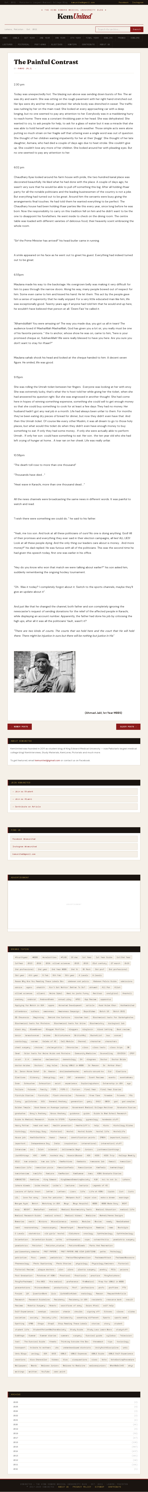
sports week (120, 1317)
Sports (106, 1317)
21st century (99, 963)
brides (47, 1035)
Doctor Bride (119, 1059)
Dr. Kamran (49, 1071)
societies (20, 1317)
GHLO (98, 1101)
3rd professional (118, 969)
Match (35, 1203)
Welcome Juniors (50, 1365)
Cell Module (67, 1041)
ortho (59, 1239)
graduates (20, 1113)
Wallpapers (21, 1365)
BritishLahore (62, 1035)
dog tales (52, 1065)
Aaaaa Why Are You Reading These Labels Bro (39, 981)
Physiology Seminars (103, 1263)
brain (18, 1035)
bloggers (73, 1029)
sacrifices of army (71, 1305)
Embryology (49, 1077)
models (74, 1221)
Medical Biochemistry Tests (77, 1209)
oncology (88, 1233)
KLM (96, 1179)
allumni (41, 993)
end (61, 1077)
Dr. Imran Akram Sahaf (27, 1071)
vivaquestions (79, 1359)
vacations (20, 1359)
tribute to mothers (40, 1347)
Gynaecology (75, 1119)
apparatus (106, 999)
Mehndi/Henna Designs (111, 1215)
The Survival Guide (34, 1341)
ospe (87, 1239)
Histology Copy (38, 1131)
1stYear (19, 963)
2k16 (126, 963)
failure (19, 1089)
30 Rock (86, 969)
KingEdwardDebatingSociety (75, 1179)
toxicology (122, 1341)
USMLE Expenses (79, 1353)
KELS (17, 1161)
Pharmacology (22, 1263)
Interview (20, 1149)
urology (35, 1353)
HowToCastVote (37, 1137)
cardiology (21, 1041)
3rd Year (60, 37)
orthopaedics (73, 1239)
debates (37, 1059)
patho (103, 1251)
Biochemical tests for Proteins (32, 1023)
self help (108, 1305)
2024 (15, 1411)
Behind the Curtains (59, 1017)
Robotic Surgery (36, 1305)
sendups (42, 1311)
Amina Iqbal (55, 993)
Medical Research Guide (27, 1215)
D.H (27, 1059)
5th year (69, 975)
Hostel (69, 1131)
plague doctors (46, 1269)
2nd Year (45, 37)
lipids (111, 1191)
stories (96, 1323)
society (34, 1317)
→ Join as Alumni (22, 799)
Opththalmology (125, 1233)
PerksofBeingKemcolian (78, 1257)
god (116, 1101)
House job (20, 1137)
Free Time (94, 1095)
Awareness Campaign (68, 1011)
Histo (106, 1125)
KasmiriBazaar (74, 1155)
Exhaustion (44, 1083)
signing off (93, 1311)
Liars (73, 1191)
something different (88, 1317)
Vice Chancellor (38, 1359)
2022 (15, 1416)
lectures (70, 1185)
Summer (32, 1335)
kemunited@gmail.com (83, 2)
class (85, 1047)
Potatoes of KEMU (46, 1275)
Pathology (115, 1251)
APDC (78, 999)
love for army (30, 1197)
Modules (86, 1221)
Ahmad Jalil (25, 68)
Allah (117, 987)
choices (38, 1047)
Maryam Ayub (21, 1203)
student (118, 1323)
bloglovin (87, 1029)
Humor (52, 1137)
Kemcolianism (85, 1167)
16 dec (74, 957)
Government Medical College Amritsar (92, 1107)
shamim (66, 1311)
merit (31, 1221)
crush (18, 1059)
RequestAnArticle (116, 1293)
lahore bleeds (22, 1185)
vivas (94, 1359)
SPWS (31, 1323)
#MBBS (35, 957)
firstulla (43, 1095)
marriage (123, 1197)
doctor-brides (22, 1065)
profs (101, 1287)
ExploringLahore (89, 1083)
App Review (90, 999)
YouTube (45, 1371)
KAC (35, 1155)
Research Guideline (39, 1299)
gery (89, 1101)
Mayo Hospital (80, 1203)
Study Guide (76, 1329)
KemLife (108, 37)
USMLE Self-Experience (120, 1353)
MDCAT (27, 1209)
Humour (63, 1137)
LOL (16, 1197)
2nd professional (24, 969)
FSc (131, 1095)
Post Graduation (23, 1275)
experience (71, 1083)
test (17, 1341)
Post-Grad (40, 44)
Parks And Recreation (101, 1245)
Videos (55, 1359)
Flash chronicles (62, 1095)
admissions (126, 981)
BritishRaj (80, 1035)
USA (45, 1353)
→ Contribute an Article (26, 806)
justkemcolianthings (108, 1149)
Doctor (103, 1059)
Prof (74, 1287)
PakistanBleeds (77, 1245)
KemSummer (78, 1173)
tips (110, 1341)
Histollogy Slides (123, 1125)
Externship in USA (113, 1083)
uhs (57, 1347)
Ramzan (99, 1293)
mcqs (17, 1209)
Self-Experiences (24, 1311)
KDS (88, 1155)
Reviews (19, 1305)
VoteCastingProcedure (122, 1359)
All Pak (106, 987)
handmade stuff (110, 1119)
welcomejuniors (97, 1365)
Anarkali (127, 993)
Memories (19, 1221)
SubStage (19, 1335)
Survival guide (94, 1335)
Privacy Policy (82, 1486)
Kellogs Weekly (127, 1155)
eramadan (80, 1077)
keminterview (22, 1173)
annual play (64, 999)
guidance (74, 1113)
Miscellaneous (58, 1221)
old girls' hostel (54, 1233)
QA (27, 1293)
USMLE (16, 37)
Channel (82, 1041)
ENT (69, 1077)
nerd (17, 1227)
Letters (61, 1191)
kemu (90, 1173)
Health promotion (62, 1125)
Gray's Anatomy (38, 1113)
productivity (61, 1287)
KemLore (135, 37)
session (54, 1311)
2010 (15, 1469)
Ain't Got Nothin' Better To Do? (67, 987)
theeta (52, 1341)
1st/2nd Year (123, 957)
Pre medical (55, 1281)
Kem (74, 16)
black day (20, 1029)
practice (95, 1275)
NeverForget (67, 1227)
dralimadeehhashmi (69, 1071)
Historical (56, 1131)
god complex (128, 1101)
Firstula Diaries (24, 1095)
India (57, 1143)
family (43, 1089)
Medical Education (106, 1209)
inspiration (70, 1143)
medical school (53, 1215)
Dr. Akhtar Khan (111, 1065)
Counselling (106, 1053)
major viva (90, 1197)
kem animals (30, 1161)
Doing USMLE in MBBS (73, 1065)
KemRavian (63, 1173)
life (82, 1191)
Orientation (21, 1239)
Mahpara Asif (73, 1197)
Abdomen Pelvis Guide (104, 981)
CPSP (132, 1053)
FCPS (53, 1089)
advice (18, 987)
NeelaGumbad (122, 1221)
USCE (53, 1353)
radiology (86, 1293)
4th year (33, 975)
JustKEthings (22, 1155)
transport (20, 1347)
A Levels (83, 975)
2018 (15, 1433)
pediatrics (56, 1257)
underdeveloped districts (77, 1347)
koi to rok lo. (110, 1179)
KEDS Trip (109, 1155)
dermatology (69, 1059)
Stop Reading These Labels (72, 1323)
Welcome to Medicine (74, 1365)
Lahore (126, 1179)
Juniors (89, 1149)
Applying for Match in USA (29, 1005)
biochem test (81, 1017)
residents (97, 1299)
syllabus (111, 1335)
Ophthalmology (104, 1233)
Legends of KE (100, 1185)
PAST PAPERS (50, 1251)
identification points (83, 1137)
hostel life (102, 1131)
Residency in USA (78, 1299)
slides (131, 1311)
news (111, 1227)
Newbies (100, 1227)
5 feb (45, 975)
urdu (125, 1347)
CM (128, 1047)
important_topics (119, 1137)
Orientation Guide (42, 1239)
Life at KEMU (96, 1191)
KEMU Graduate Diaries (109, 1173)
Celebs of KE (49, 1041)
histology (20, 1131)
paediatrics (21, 1245)
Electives (57, 44)
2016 (85, 963)
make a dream (108, 1197)
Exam (17, 1083)
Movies (98, 1221)
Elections (121, 1071)
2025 (15, 1407)
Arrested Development (70, 1005)
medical (53, 1209)
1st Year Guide (104, 957)
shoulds (78, 1311)
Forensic (80, 1095)
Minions (43, 1221)
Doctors (38, 1065)
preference (72, 1281)
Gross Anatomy (58, 1113)
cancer (117, 1035)
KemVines (34, 1179)
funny (18, 1101)
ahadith (41, 987)
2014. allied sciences (58, 963)
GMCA (107, 1101)
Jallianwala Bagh (71, 1149)
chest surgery (22, 1047)
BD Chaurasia (22, 1017)
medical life (127, 1209)
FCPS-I (64, 1089)
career (34, 1041)
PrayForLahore (111, 1275)
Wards (34, 1365)
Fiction (76, 1089)
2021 (15, 1420)
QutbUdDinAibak (69, 1293)
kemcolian (125, 1161)
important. (21, 1143)
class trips (116, 1047)
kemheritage (116, 1167)
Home (5, 37)
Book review (123, 1029)
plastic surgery (86, 1269)
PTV (124, 1287)
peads (43, 1257)
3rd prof (99, 969)
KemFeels (101, 1167)
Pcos (33, 1257)
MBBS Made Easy (110, 1203)
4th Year (76, 37)
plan (61, 1269)
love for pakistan (52, 1197)
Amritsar (97, 993)
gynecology (92, 1119)
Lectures (8, 44)
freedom (108, 1095)
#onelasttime (49, 957)
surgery (77, 1335)
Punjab (18, 1293)
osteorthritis (101, 1239)
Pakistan (36, 1245)
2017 (15, 1438)
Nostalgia (123, 1227)
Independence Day (40, 1143)
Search (136, 29)
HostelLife (119, 1131)
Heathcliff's (83, 1125)
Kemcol (112, 1161)
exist (58, 1083)
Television (126, 1335)
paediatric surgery (123, 1239)
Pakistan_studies (55, 1245)
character (95, 1041)
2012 (15, 1460)
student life (22, 1329)
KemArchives (66, 1161)
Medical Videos (74, 1215)
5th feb (57, 975)
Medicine (90, 1215)
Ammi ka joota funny (77, 993)
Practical (65, 1275)
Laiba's (57, 1185)
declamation (52, 1059)
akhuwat (93, 987)
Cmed (17, 1053)
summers (65, 1335)
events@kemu (126, 1077)
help (96, 1125)
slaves (120, 1311)
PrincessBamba (42, 1287)
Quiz (53, 1293)
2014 (39, 963)
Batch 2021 (119, 1011)
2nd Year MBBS (59, 969)
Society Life (49, 1317)
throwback (98, 1341)
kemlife (37, 1173)
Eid (109, 1071)
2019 (15, 1429)
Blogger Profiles (55, 1029)
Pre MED (41, 1281)
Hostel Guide (85, 1131)
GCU (43, 1101)
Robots (52, 1305)
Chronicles (72, 1047)
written (33, 1371)
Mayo (66, 1203)
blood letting (104, 1029)
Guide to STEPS (56, 1119)
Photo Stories (63, 1263)
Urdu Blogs (21, 1353)
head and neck (40, 1125)
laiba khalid (41, 1185)
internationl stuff (111, 1143)
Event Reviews (96, 1077)
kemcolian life (23, 1167)
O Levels (19, 1233)
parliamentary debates (27, 1251)
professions (87, 1287)
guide (86, 1113)
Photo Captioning (42, 1263)
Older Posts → (128, 726)
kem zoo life (48, 1161)
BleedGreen (35, 1029)
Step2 (51, 1323)
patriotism (21, 1257)
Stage (41, 1323)
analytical (112, 993)
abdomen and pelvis (78, 981)
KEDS (97, 1155)
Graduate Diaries (126, 1107)
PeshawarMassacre (125, 1257)
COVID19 (121, 1053)
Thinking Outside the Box (74, 1341)
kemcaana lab (97, 1161)
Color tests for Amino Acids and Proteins (47, 1053)
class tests (99, 1047)
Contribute (88, 44)
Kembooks (81, 1161)
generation (76, 1101)
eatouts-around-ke (93, 1071)
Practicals (80, 1275)
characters (111, 1041)
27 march (115, 963)
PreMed (122, 37)
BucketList (96, 1035)
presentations (22, 1287)
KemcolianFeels (65, 1167)
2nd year (42, 969)
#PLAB (63, 957)
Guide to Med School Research (110, 1113)
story (107, 1323)
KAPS (43, 1155)
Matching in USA (51, 1203)
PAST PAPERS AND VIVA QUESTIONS (78, 1251)
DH (81, 1059)
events (111, 1077)
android (32, 999)
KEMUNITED (20, 1179)
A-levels (97, 975)
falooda (32, 1089)
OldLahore (74, 1233)
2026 (15, 1402)
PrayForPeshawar (23, 1281)
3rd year (19, 975)
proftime (113, 1287)
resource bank (114, 1299)
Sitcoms (108, 1311)
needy (109, 1221)
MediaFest (39, 1209)
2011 (15, 1465)
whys (130, 1365)
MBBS (95, 1203)
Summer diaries (48, 1335)
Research (19, 1299)
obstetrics (34, 1233)
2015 (76, 963)
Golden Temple (22, 1107)
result (129, 1299)
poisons (124, 1269)
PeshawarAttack (103, 1257)
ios (31, 1149)
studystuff (122, 1329)
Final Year (92, 37)
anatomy (19, 999)
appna (51, 1005)
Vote (104, 1359)
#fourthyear (21, 957)
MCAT (124, 1203)
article (90, 1005)
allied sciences (23, 993)
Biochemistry (97, 1023)
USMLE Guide (97, 1353)
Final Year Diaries (110, 1089)
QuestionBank (40, 1293)
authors (35, 1011)
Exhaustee (29, 1083)
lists (131, 1191)
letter (49, 1191)
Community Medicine (85, 1053)
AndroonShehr (47, 999)
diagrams (91, 1059)
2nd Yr (74, 969)
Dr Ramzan (93, 1065)
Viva (65, 1359)
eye (128, 1083)
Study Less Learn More (99, 1329)
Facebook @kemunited (24, 839)
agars (29, 987)
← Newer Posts (19, 726)
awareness (49, 1011)
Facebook (124, 2)
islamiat (52, 1149)
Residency (59, 1299)
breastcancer (32, 1035)
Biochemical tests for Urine (69, 1023)
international (88, 1143)
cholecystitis (54, 1047)
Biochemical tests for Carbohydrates (113, 1017)
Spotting (19, 1323)
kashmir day (56, 1155)
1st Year (29, 37)
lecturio (83, 1185)
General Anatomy (57, 1101)
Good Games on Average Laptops (51, 1107)
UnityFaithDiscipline (106, 1347)
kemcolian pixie (44, 1167)
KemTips (72, 44)
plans (70, 1269)
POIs (113, 1269)
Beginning (38, 1017)
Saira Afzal (92, 1305)
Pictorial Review (24, 1269)
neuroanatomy (31, 1227)
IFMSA (102, 1137)
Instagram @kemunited (25, 846)
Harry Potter (22, 1125)
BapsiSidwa (89, 1011)
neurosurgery (49, 1227)
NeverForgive (85, 1227)
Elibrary (34, 1077)
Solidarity (66, 1317)
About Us (105, 44)
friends (121, 1095)
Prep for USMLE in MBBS (111, 1281)
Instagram (137, 2)
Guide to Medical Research (29, 1119)
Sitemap (99, 1486)
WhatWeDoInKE (117, 1365)
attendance (21, 1011)
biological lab (116, 1023)
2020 (15, 1424)
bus (108, 1035)
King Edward (50, 1179)
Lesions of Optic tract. (28, 1191)
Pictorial (23, 44)
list (121, 1191)
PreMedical (88, 1281)
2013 (30, 963)
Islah (41, 1149)
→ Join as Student (23, 791)
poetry (103, 1269)
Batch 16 (104, 1011)
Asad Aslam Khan (107, 1005)
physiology (81, 1263)
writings (19, 1371)
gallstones (31, 1101)
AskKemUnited (127, 1005)
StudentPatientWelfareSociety (49, 1329)
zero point (59, 1371)
